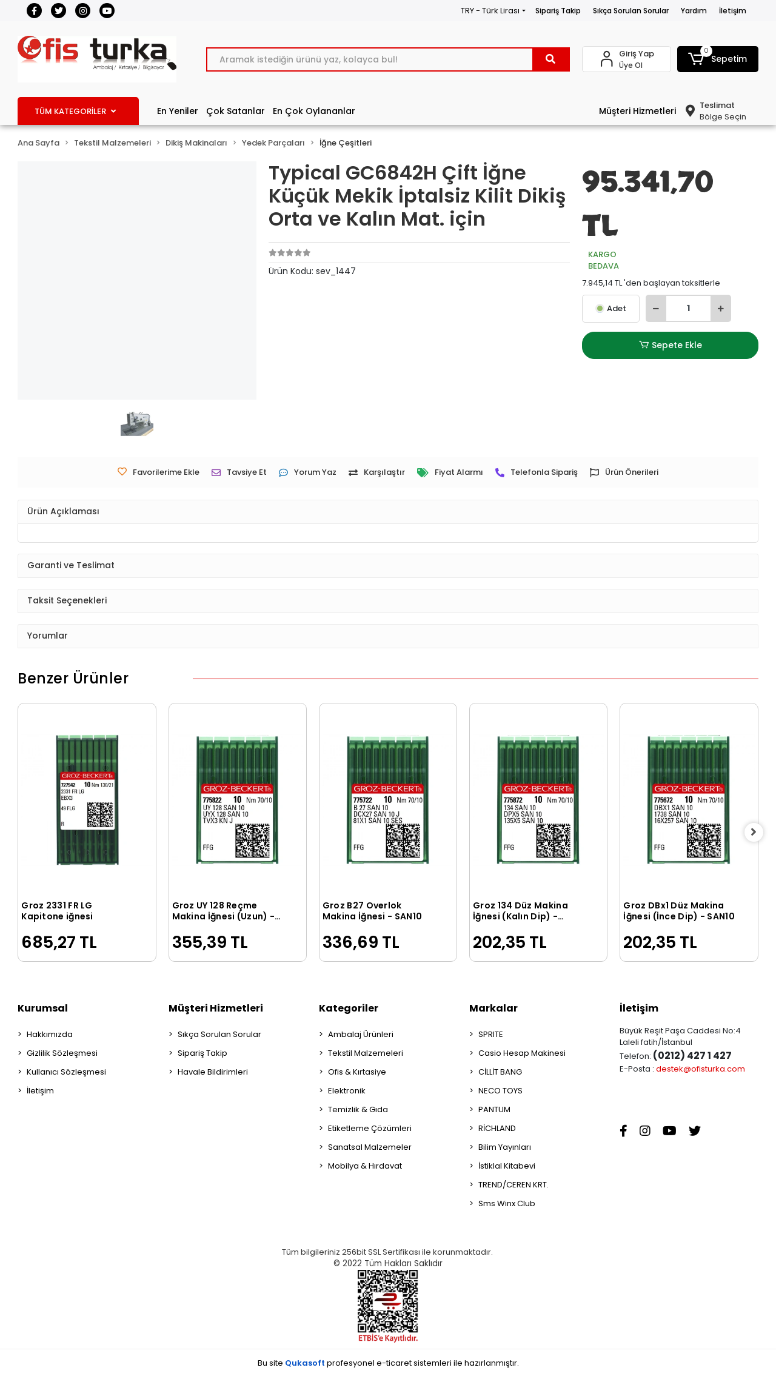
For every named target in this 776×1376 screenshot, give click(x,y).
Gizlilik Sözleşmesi (62, 1053)
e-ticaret (394, 1363)
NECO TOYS (500, 1090)
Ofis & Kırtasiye (357, 1072)
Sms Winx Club (506, 1203)
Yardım (694, 10)
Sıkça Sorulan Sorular (631, 10)
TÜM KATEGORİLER (75, 111)
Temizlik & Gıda (358, 1109)
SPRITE (490, 1034)
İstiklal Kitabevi (506, 1166)
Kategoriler (348, 1008)
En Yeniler (177, 111)
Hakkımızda (50, 1034)
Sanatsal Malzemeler (370, 1147)
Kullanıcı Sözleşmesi (66, 1072)
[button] (717, 59)
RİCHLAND (497, 1128)
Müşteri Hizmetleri (637, 111)
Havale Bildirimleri (213, 1072)
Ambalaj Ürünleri (360, 1034)
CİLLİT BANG (500, 1072)
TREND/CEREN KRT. (513, 1184)
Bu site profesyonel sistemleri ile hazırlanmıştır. (388, 1363)
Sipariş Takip (558, 10)
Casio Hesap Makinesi (522, 1053)
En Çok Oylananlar (314, 111)
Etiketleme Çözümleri (370, 1128)
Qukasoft (305, 1363)
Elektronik (347, 1090)
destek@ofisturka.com (700, 1069)
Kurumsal (43, 1008)
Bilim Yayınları (504, 1147)
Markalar (493, 1008)
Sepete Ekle (670, 345)
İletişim (732, 10)
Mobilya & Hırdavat (365, 1166)
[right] (758, 832)
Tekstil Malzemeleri (365, 1053)
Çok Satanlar (235, 111)
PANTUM (494, 1109)
